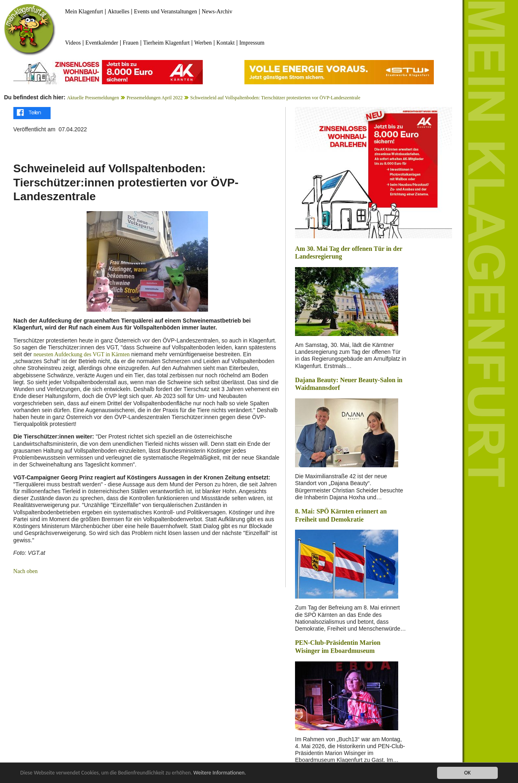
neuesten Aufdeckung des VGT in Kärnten (82, 354)
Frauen (130, 43)
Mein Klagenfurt (84, 12)
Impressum (251, 43)
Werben (203, 43)
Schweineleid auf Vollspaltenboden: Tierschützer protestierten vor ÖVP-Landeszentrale (275, 98)
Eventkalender (101, 43)
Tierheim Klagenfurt (166, 43)
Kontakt (226, 43)
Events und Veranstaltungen (165, 12)
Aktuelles (119, 12)
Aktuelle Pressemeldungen (93, 98)
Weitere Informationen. (219, 773)
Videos (73, 43)
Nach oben (25, 571)
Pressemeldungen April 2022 (155, 98)
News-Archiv (217, 12)
